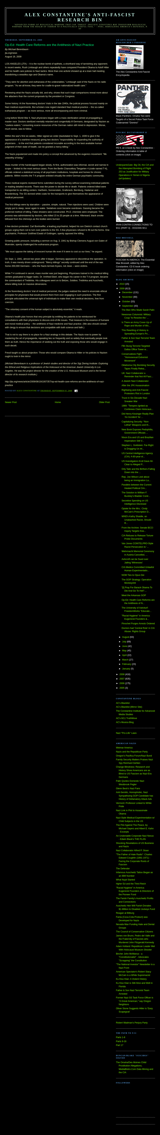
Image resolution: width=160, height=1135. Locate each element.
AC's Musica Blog (125, 722)
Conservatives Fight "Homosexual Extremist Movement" (135, 357)
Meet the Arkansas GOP (134, 595)
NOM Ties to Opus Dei (133, 575)
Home (58, 402)
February (127, 664)
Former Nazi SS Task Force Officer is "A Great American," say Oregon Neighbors (134, 1001)
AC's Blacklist (123, 703)
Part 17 (119, 1045)
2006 (122, 683)
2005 (122, 688)
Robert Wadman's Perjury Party (132, 1022)
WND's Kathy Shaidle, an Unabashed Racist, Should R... (136, 519)
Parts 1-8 (120, 1037)
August (126, 637)
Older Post (104, 402)
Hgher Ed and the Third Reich (131, 883)
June (125, 646)
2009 (122, 288)
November (127, 297)
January (126, 668)
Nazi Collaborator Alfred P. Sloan (132, 850)
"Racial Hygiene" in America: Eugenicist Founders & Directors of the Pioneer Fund (135, 891)
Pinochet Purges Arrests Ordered (138, 623)
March (125, 659)
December (127, 292)
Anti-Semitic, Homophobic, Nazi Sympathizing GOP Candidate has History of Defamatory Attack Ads (134, 795)
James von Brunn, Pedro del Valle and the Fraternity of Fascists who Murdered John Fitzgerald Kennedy (135, 939)
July (124, 641)
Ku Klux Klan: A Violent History (131, 979)
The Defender (123, 868)
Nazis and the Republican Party (132, 751)
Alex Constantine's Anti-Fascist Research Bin (80, 17)
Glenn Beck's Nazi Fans (128, 788)
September (128, 306)
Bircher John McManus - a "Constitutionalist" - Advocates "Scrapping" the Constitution (132, 957)
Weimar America (124, 747)
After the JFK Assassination (135, 385)
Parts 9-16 (121, 1041)
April (124, 655)
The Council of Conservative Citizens (134, 931)
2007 (122, 678)
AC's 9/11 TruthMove (126, 718)
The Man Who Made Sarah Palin (138, 310)
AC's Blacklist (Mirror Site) (129, 707)
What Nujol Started (125, 879)
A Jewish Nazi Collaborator (135, 381)
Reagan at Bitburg (125, 913)
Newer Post (11, 402)
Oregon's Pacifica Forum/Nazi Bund (134, 755)
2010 (122, 284)
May (124, 650)
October (126, 301)
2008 (122, 674)
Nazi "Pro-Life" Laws (126, 733)
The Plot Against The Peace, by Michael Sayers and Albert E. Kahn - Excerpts (135, 828)
